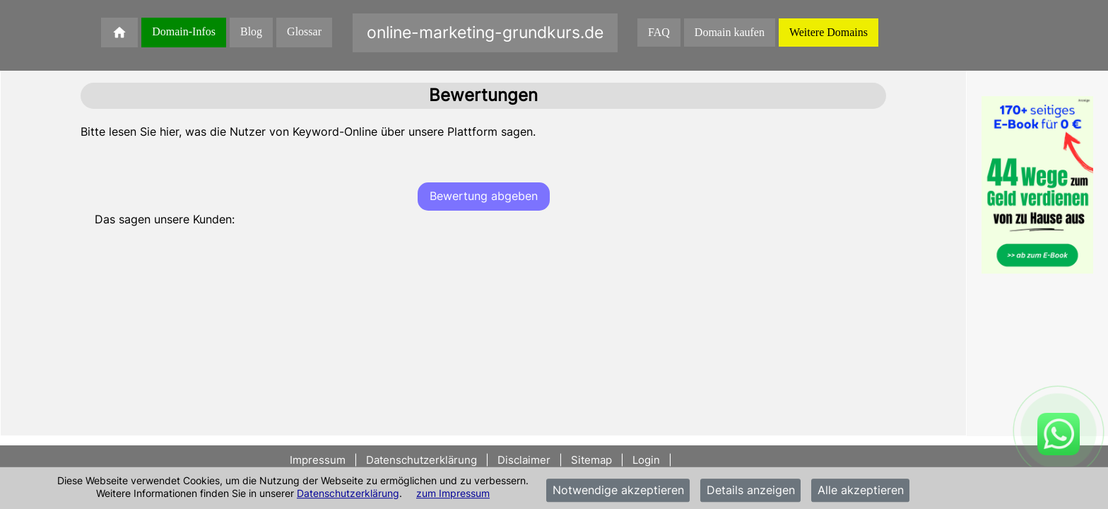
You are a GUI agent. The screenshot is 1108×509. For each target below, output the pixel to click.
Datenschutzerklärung (348, 493)
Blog (251, 31)
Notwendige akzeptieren (618, 491)
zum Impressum (453, 493)
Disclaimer (523, 460)
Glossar (304, 31)
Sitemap (591, 460)
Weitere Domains (828, 32)
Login (647, 460)
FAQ (659, 32)
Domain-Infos (184, 31)
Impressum (319, 460)
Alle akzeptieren (861, 491)
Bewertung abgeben (484, 196)
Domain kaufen (730, 32)
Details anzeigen (751, 491)
